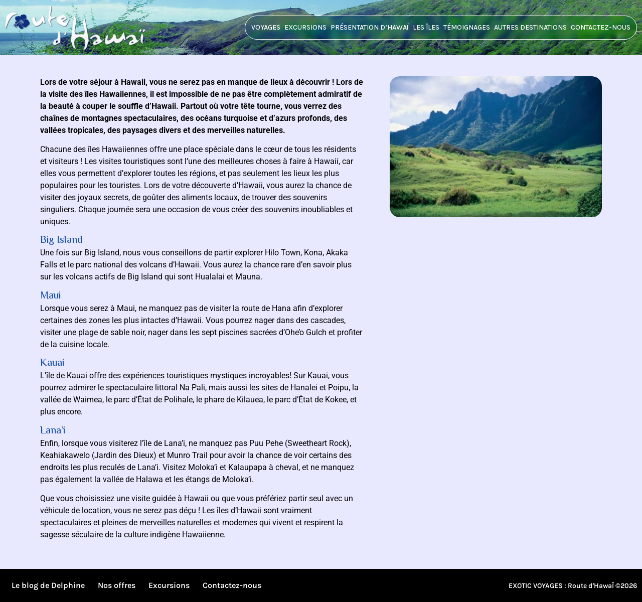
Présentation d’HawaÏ (370, 27)
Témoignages (466, 27)
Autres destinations (530, 27)
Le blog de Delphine (48, 585)
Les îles (426, 27)
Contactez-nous (600, 27)
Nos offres (116, 585)
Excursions (305, 27)
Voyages (265, 27)
